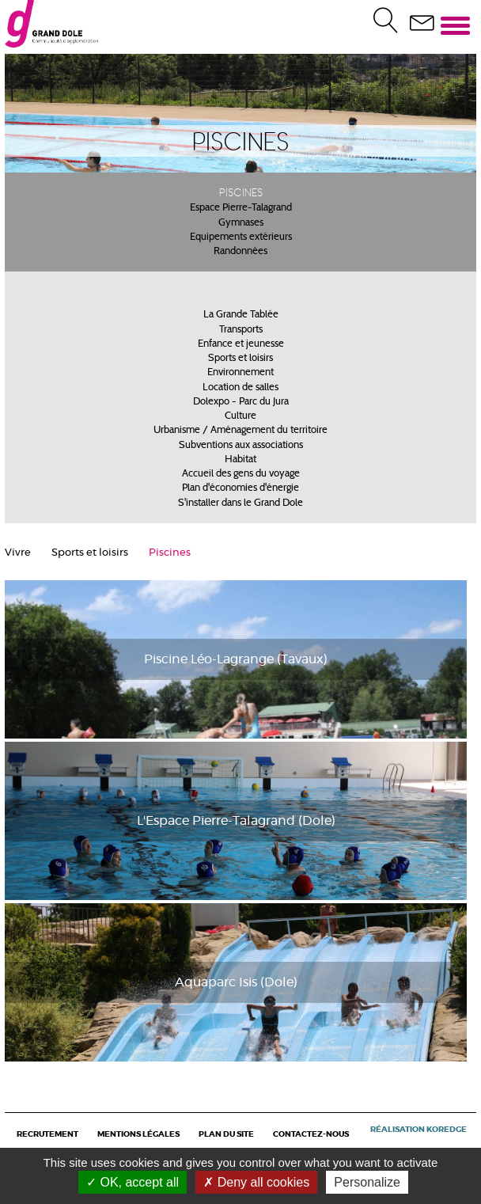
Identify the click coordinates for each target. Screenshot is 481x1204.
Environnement (240, 372)
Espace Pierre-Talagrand (241, 208)
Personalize (367, 1182)
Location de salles (240, 387)
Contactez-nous (311, 1134)
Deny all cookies (256, 1182)
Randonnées (240, 251)
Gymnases (240, 223)
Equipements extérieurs (241, 237)
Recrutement (47, 1134)
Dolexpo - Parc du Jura (241, 402)
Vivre (18, 553)
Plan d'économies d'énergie (240, 488)
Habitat (240, 459)
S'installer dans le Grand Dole (240, 503)
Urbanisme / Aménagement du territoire (240, 430)
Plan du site (226, 1134)
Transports (241, 330)
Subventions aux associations (241, 445)
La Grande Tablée (240, 315)
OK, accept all (132, 1182)
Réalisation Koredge (418, 1130)
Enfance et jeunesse (241, 344)
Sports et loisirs (240, 358)
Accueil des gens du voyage (241, 474)
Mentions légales (138, 1134)
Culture (240, 416)
